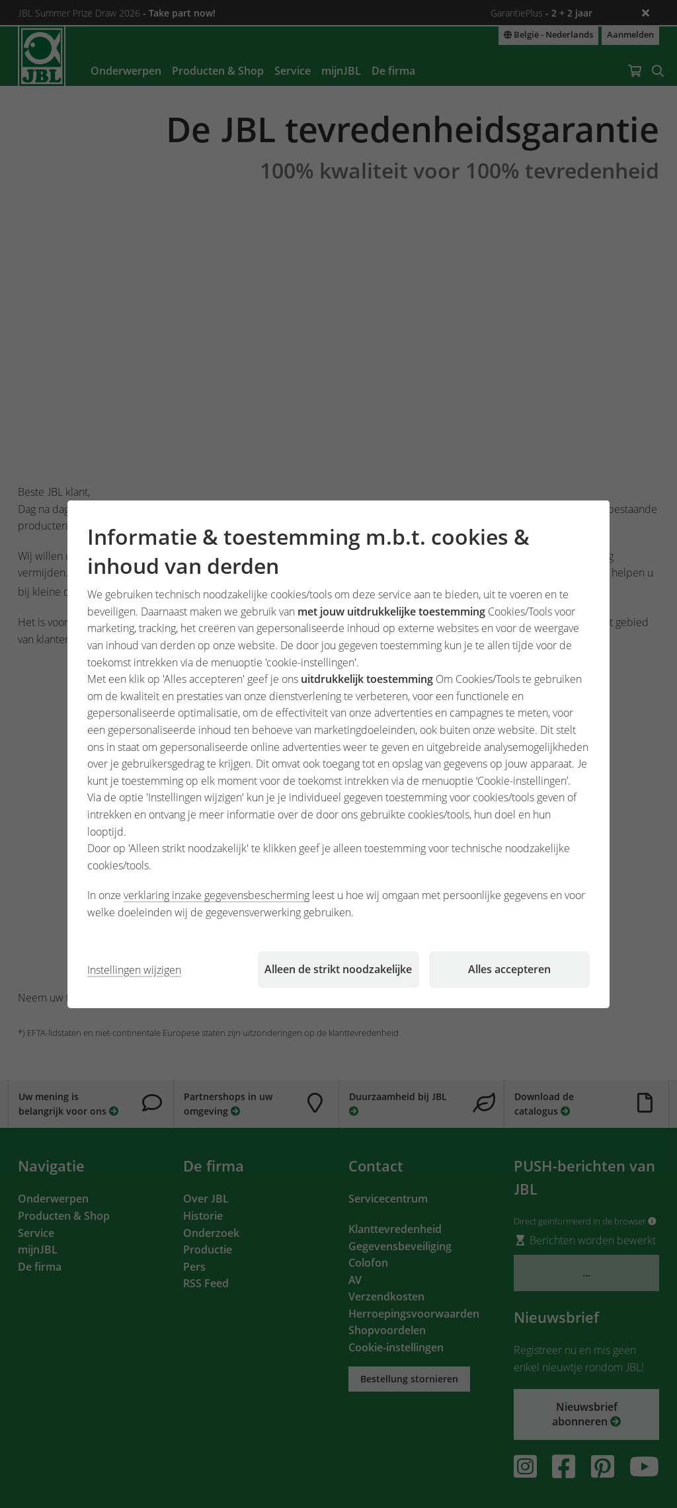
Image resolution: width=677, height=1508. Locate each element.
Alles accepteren (509, 969)
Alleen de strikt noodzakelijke (338, 969)
